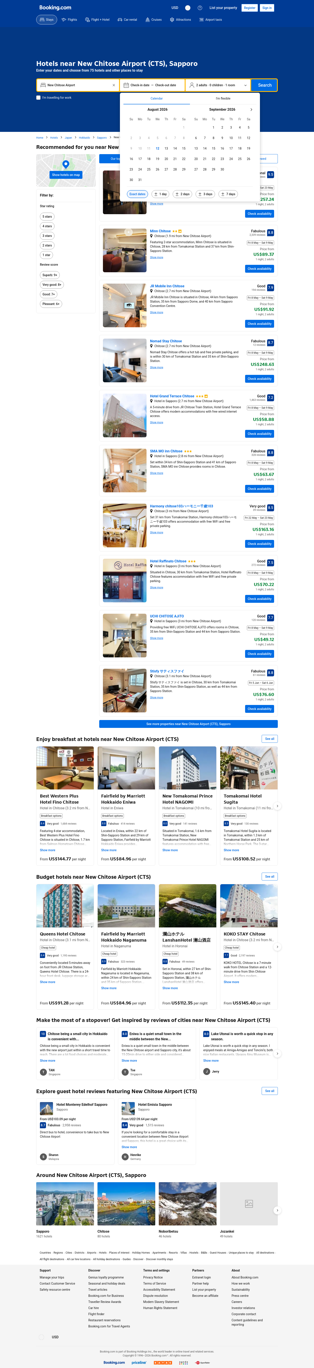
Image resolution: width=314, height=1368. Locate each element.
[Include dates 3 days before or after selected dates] (205, 194)
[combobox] (78, 85)
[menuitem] (46, 19)
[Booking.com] (55, 7)
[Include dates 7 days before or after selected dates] (228, 194)
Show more (156, 203)
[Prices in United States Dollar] (175, 8)
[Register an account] (249, 8)
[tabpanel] (189, 153)
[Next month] (251, 109)
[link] (66, 217)
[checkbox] (183, 127)
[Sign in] (267, 8)
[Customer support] (200, 8)
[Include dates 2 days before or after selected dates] (182, 194)
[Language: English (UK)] (188, 8)
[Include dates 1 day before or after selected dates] (160, 194)
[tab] (156, 98)
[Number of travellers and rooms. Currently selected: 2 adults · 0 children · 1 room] (218, 85)
